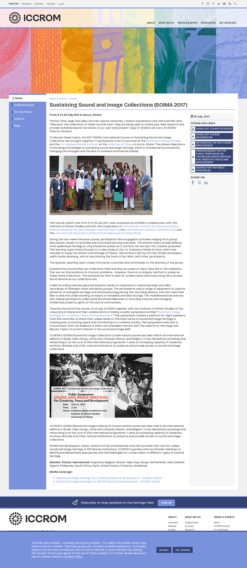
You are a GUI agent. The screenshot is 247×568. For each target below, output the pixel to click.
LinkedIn (218, 3)
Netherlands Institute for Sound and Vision (150, 226)
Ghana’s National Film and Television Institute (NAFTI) (84, 229)
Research (190, 529)
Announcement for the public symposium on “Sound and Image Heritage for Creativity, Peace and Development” (213, 156)
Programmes (191, 522)
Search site (235, 3)
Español (39, 4)
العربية (61, 4)
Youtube (224, 3)
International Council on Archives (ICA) (150, 229)
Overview (173, 522)
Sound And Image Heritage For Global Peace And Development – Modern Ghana (108, 481)
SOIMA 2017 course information (208, 136)
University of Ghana (120, 144)
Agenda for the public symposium (210, 169)
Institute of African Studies (163, 141)
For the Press (23, 112)
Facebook (202, 3)
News (18, 98)
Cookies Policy (72, 556)
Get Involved (227, 22)
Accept (163, 550)
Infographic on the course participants (213, 144)
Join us (166, 502)
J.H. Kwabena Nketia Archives (79, 144)
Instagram (208, 3)
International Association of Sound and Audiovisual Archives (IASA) (98, 233)
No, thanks (182, 550)
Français (26, 4)
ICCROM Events (24, 105)
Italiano (50, 4)
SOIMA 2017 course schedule (214, 128)
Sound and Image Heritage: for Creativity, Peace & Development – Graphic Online (108, 478)
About (151, 22)
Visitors (19, 118)
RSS (229, 3)
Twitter (213, 3)
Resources (208, 22)
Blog (17, 125)
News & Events (187, 22)
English (14, 4)
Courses (189, 526)
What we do (166, 22)
